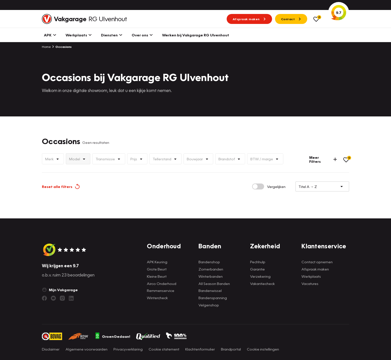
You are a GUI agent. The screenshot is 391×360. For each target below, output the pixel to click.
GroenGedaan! (112, 336)
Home (46, 46)
